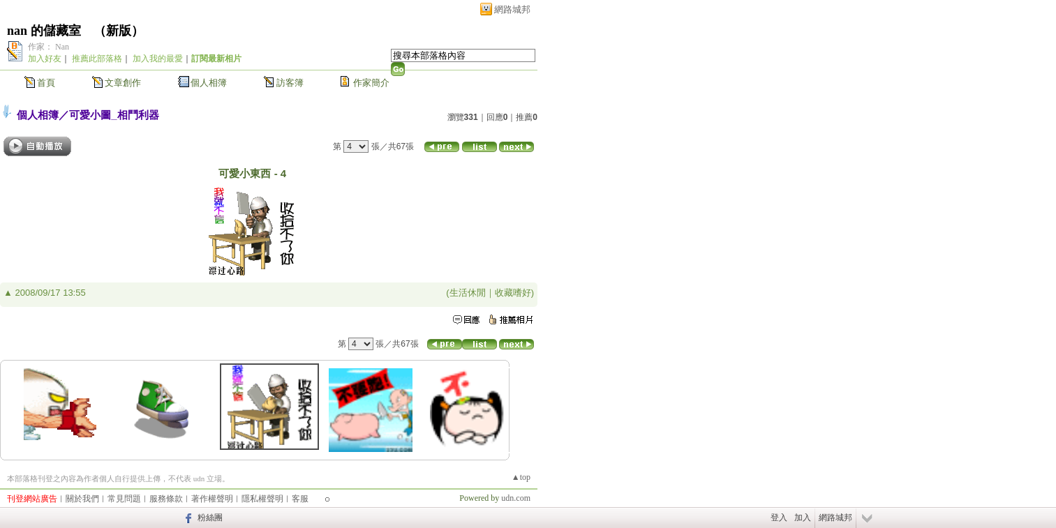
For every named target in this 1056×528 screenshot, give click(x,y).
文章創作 (123, 82)
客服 (300, 499)
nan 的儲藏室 (44, 31)
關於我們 (82, 499)
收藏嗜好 (513, 292)
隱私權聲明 (262, 499)
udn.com (515, 498)
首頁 (46, 82)
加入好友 (44, 58)
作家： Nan (48, 47)
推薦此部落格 (97, 58)
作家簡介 (371, 82)
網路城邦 (512, 9)
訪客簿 (290, 82)
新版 (118, 31)
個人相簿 (209, 82)
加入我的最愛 (158, 58)
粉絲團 (210, 517)
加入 (802, 517)
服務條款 (166, 499)
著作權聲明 (212, 499)
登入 (779, 517)
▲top (521, 477)
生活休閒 (467, 292)
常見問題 (124, 499)
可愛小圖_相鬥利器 (113, 115)
